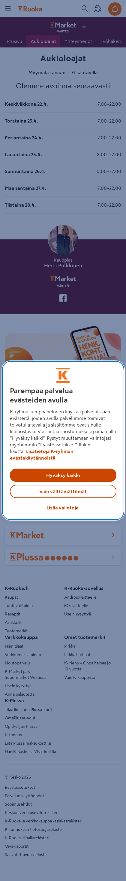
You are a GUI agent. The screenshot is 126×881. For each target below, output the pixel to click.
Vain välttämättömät (63, 491)
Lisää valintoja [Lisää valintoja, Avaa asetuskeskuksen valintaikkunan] (62, 507)
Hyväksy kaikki (63, 475)
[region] (63, 440)
